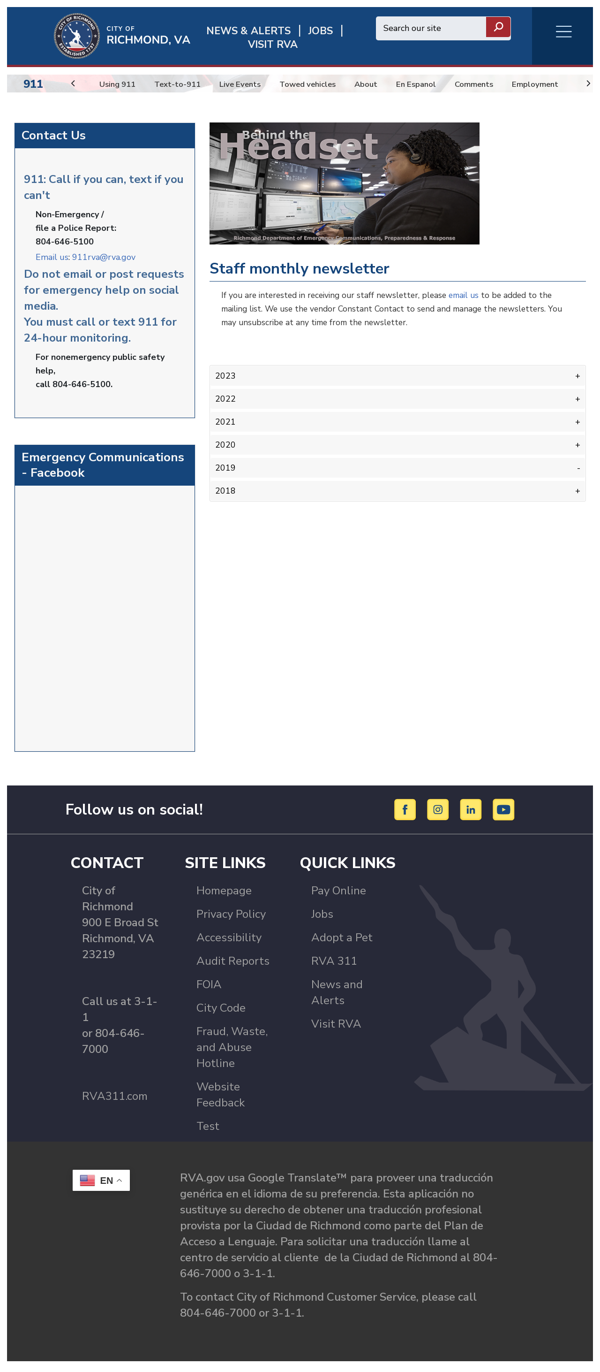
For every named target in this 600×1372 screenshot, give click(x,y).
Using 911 (119, 84)
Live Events (247, 84)
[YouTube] (504, 812)
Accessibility (229, 941)
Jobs (322, 917)
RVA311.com (115, 1099)
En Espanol (432, 84)
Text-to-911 (182, 84)
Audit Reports (233, 964)
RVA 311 (334, 964)
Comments (492, 84)
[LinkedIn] (472, 812)
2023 (225, 375)
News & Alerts (248, 31)
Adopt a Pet (342, 941)
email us (474, 295)
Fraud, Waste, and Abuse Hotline (232, 1051)
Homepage (224, 894)
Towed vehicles (318, 84)
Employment (556, 84)
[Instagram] (439, 812)
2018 (225, 487)
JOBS (320, 31)
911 (33, 83)
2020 (225, 442)
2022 (225, 398)
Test (207, 1129)
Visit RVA (336, 1027)
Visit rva (273, 45)
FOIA (209, 988)
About (380, 84)
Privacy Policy (231, 917)
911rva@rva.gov (103, 256)
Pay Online (338, 894)
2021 (225, 420)
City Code (221, 1011)
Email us (52, 256)
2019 (225, 465)
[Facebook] (407, 812)
